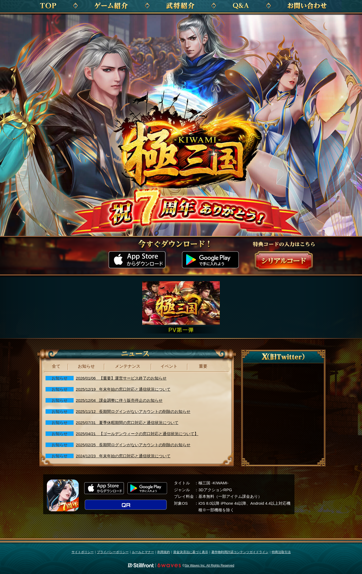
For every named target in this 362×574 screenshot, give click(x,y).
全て (56, 366)
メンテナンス (127, 366)
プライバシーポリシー (113, 552)
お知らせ (86, 366)
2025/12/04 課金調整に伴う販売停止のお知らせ (119, 400)
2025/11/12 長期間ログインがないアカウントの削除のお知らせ (133, 411)
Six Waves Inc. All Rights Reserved (209, 565)
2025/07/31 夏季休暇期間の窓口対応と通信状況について (127, 422)
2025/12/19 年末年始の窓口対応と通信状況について (123, 389)
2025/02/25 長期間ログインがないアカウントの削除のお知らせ (133, 445)
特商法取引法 (281, 552)
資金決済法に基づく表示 (190, 552)
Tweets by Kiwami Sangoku (285, 365)
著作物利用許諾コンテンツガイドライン (240, 552)
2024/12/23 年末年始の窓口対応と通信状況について (123, 456)
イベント (168, 366)
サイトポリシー (82, 552)
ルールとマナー (143, 552)
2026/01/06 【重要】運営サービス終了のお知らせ (121, 378)
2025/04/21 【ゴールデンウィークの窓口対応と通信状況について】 (137, 433)
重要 (203, 366)
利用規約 (163, 552)
